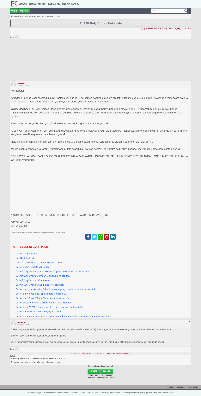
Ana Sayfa (23, 4)
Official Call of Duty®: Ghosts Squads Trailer (39, 262)
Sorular (32, 4)
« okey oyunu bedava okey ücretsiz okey (152, 29)
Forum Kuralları (193, 387)
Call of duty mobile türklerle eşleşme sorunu (39, 311)
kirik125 (21, 322)
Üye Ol (14, 11)
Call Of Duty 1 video (26, 258)
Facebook (170, 387)
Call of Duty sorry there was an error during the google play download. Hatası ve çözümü (62, 316)
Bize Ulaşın (181, 387)
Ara (58, 4)
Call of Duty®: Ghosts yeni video (33, 267)
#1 (189, 321)
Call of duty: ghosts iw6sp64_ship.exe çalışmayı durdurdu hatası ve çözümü (55, 289)
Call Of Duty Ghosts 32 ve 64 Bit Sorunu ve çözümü (43, 275)
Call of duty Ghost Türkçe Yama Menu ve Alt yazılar (43, 298)
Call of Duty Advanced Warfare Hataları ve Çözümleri (43, 302)
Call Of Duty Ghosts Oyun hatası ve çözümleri (40, 284)
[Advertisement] (100, 60)
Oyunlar (52, 4)
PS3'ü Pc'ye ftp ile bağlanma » (180, 29)
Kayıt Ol (75, 4)
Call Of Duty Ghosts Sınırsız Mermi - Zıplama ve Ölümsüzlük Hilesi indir (53, 271)
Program (42, 4)
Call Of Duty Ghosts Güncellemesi (33, 280)
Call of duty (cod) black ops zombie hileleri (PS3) (41, 293)
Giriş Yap (66, 4)
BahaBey (21, 83)
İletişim (171, 393)
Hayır (107, 371)
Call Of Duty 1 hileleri (26, 253)
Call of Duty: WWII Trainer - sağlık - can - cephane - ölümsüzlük (49, 307)
